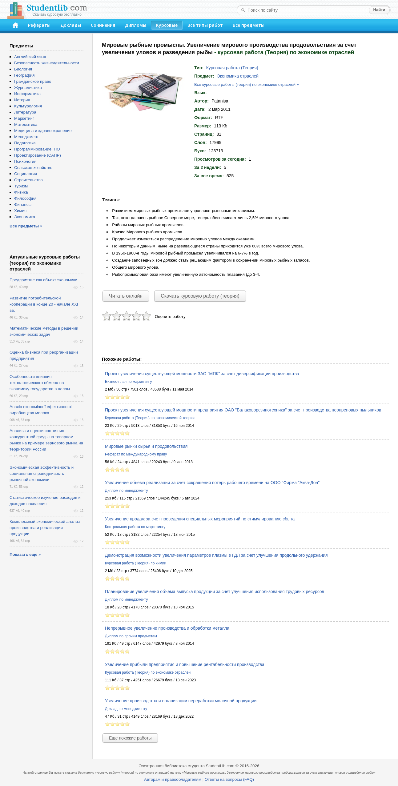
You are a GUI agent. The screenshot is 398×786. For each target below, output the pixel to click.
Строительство (28, 180)
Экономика (24, 217)
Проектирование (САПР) (37, 155)
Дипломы (135, 25)
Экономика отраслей (238, 76)
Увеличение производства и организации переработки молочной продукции (180, 700)
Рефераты (39, 25)
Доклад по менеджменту (126, 709)
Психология (25, 161)
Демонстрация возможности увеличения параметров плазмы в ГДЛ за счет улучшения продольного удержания (216, 555)
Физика (21, 192)
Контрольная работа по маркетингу (135, 527)
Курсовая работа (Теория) (232, 67)
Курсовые (167, 25)
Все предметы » (26, 226)
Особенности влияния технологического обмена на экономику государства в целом (40, 382)
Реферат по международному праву (136, 454)
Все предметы (248, 25)
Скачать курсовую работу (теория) (200, 296)
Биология (23, 69)
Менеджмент (26, 136)
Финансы (22, 204)
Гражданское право (32, 81)
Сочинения (103, 25)
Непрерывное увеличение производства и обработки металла (167, 628)
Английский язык (30, 56)
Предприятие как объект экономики (43, 280)
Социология (25, 173)
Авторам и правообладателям (172, 779)
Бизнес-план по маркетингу (128, 381)
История (22, 100)
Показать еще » (25, 554)
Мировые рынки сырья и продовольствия (146, 446)
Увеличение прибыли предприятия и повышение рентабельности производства (184, 664)
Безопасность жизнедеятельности (46, 63)
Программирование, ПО (37, 149)
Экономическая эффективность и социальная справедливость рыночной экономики (42, 473)
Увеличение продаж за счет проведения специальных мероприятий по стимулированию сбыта (200, 518)
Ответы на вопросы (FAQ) (229, 779)
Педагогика (25, 143)
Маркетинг (24, 118)
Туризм (21, 186)
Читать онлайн (126, 296)
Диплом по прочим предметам (131, 636)
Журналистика (28, 87)
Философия (25, 198)
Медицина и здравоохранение (43, 130)
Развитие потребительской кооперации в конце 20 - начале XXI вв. (44, 304)
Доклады (70, 25)
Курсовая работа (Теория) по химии (135, 563)
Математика (25, 124)
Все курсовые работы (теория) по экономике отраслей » (246, 84)
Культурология (28, 106)
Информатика (27, 93)
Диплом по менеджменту (126, 490)
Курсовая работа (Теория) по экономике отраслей (148, 672)
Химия (20, 210)
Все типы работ (205, 25)
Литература (25, 112)
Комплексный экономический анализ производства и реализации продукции (45, 527)
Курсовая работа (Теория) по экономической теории (150, 418)
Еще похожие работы (130, 738)
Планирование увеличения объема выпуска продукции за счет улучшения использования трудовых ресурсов (214, 591)
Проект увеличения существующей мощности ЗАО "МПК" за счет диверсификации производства (202, 373)
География (24, 75)
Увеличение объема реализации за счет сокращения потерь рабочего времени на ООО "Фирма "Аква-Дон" (212, 482)
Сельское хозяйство (33, 167)
